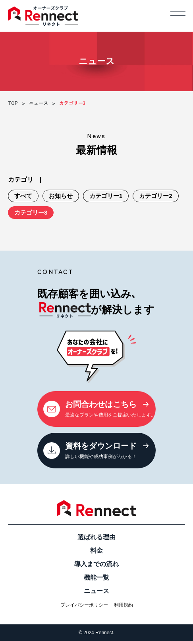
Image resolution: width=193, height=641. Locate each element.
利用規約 (123, 605)
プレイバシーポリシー (84, 605)
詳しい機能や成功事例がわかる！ (96, 449)
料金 (96, 550)
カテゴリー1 (105, 195)
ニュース (96, 591)
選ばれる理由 (96, 537)
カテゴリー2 (155, 195)
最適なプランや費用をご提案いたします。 (99, 408)
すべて (23, 195)
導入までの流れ (96, 564)
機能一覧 (96, 577)
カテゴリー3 (30, 212)
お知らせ (61, 195)
